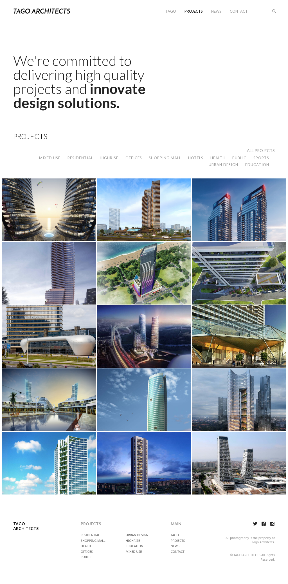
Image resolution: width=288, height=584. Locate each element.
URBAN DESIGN (223, 164)
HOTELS (195, 158)
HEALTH (218, 158)
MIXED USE (49, 158)
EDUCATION (257, 164)
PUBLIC (239, 158)
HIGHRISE (109, 158)
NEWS (216, 11)
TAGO (170, 11)
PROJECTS (193, 11)
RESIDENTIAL (80, 158)
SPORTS (261, 158)
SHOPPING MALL (165, 158)
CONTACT (239, 11)
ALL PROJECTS (261, 150)
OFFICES (133, 158)
